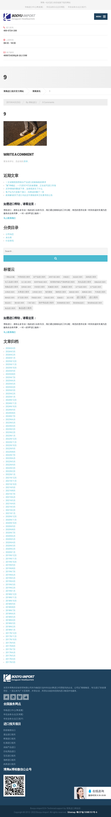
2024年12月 (11, 400)
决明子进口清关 (54, 277)
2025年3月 (10, 390)
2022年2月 (10, 471)
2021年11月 (11, 481)
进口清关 (93, 297)
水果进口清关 (23, 292)
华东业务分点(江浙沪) (77, 7)
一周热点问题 (9, 277)
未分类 (9, 237)
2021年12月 (11, 478)
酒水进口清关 (19, 303)
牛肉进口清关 (100, 292)
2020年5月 (10, 539)
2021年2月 (10, 510)
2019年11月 (11, 559)
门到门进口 (31, 303)
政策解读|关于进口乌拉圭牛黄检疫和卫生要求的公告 (29, 195)
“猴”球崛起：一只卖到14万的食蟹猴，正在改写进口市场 (31, 185)
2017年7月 (10, 649)
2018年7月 (10, 610)
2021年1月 (10, 513)
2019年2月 (10, 588)
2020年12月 (11, 516)
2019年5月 (10, 578)
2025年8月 (10, 374)
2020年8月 (10, 529)
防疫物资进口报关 (63, 303)
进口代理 (70, 298)
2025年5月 (10, 384)
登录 (26, 161)
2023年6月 (10, 419)
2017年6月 (10, 652)
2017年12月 (11, 633)
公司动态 (10, 234)
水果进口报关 (9, 292)
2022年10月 (11, 445)
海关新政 (48, 292)
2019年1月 (10, 591)
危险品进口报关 (100, 282)
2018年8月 (10, 607)
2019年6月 (10, 575)
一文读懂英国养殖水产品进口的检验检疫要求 (26, 182)
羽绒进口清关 (36, 298)
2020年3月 (10, 546)
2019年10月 (11, 562)
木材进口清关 (39, 287)
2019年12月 (11, 555)
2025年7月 (10, 377)
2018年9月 (10, 604)
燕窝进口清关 (87, 292)
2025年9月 (10, 371)
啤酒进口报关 (9, 738)
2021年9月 (10, 487)
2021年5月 (10, 500)
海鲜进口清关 (61, 292)
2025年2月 (10, 393)
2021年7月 (10, 494)
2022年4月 (10, 465)
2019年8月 (10, 568)
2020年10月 (11, 523)
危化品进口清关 (84, 282)
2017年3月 (10, 662)
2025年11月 (11, 364)
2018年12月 (11, 594)
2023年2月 (10, 432)
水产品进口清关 (95, 287)
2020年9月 (10, 526)
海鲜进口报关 (9, 760)
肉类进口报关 (9, 764)
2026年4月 (10, 348)
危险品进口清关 (11, 287)
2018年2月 (10, 626)
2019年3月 (10, 584)
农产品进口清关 (39, 277)
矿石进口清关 (23, 298)
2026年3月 (10, 351)
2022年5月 (10, 461)
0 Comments (48, 102)
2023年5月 (10, 423)
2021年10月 (11, 484)
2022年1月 (10, 474)
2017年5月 (10, 656)
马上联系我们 (9, 218)
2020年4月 (10, 542)
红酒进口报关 (9, 743)
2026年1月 (10, 358)
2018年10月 (11, 601)
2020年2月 (10, 549)
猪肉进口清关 (9, 298)
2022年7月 (10, 455)
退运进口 (8, 303)
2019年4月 (10, 581)
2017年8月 (10, 646)
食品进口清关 (25, 308)
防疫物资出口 (9, 730)
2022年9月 (10, 449)
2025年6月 (10, 380)
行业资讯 (10, 241)
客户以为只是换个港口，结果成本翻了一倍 (25, 192)
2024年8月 (10, 413)
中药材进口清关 (24, 277)
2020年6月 (10, 536)
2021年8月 (10, 491)
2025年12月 (11, 361)
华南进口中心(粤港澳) (34, 7)
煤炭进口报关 (74, 292)
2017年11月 (11, 636)
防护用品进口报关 (46, 303)
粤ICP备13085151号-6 (86, 812)
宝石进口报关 (9, 756)
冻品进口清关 (77, 277)
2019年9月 (10, 565)
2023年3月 (10, 429)
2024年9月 (10, 410)
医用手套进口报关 (40, 282)
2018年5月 (10, 617)
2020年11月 (11, 520)
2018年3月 (10, 623)
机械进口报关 (53, 287)
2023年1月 (10, 436)
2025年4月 (10, 387)
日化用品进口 (9, 751)
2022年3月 (10, 468)
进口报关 (81, 297)
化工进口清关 (26, 282)
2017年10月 (11, 639)
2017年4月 (10, 659)
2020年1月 (10, 552)
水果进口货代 (37, 292)
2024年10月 (11, 406)
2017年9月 (10, 643)
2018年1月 (10, 630)
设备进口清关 (49, 298)
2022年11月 (11, 442)
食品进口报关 (10, 308)
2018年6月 (10, 614)
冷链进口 (66, 277)
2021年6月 (10, 497)
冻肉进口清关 (91, 277)
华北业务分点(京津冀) (55, 7)
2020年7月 (10, 533)
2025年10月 (11, 368)
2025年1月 (10, 397)
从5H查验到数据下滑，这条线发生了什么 (24, 189)
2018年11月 (11, 597)
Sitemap (71, 812)
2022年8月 (10, 452)
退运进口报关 (9, 734)
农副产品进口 (9, 747)
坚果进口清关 (26, 287)
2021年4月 (10, 503)
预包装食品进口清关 (95, 303)
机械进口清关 (67, 287)
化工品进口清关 (11, 282)
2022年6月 (10, 458)
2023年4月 (10, 426)
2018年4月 (10, 620)
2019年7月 (10, 572)
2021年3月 (10, 507)
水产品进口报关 (81, 287)
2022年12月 (11, 439)
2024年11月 (11, 403)
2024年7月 (10, 416)
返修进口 (60, 298)
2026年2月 (10, 355)
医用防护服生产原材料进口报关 (62, 282)
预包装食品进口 (78, 303)
